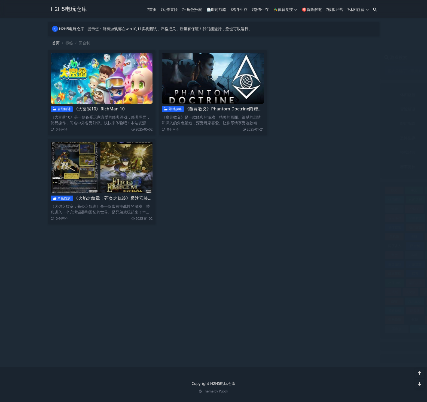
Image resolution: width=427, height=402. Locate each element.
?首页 (152, 9)
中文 (304, 190)
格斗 (366, 273)
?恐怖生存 (260, 9)
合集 (345, 236)
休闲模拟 (285, 199)
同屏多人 (285, 245)
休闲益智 (298, 94)
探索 (306, 273)
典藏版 (325, 208)
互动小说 (325, 190)
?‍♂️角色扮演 (192, 9)
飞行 (338, 329)
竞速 (325, 301)
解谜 (305, 319)
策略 (345, 301)
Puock (223, 391)
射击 (366, 255)
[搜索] (375, 9)
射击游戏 (285, 264)
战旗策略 (285, 273)
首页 (56, 42)
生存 (347, 292)
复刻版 (346, 245)
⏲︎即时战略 (216, 9)
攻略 (326, 273)
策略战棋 (285, 310)
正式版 (284, 292)
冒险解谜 (59, 109)
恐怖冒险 (365, 264)
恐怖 (346, 264)
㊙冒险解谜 (312, 9)
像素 (285, 208)
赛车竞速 (365, 319)
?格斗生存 (239, 9)
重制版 (287, 329)
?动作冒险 (169, 9)
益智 (285, 301)
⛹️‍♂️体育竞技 (285, 9)
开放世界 (306, 264)
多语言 (366, 245)
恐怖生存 (298, 137)
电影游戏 (365, 292)
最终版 (346, 273)
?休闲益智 (358, 9)
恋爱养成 (327, 264)
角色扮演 (59, 198)
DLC (285, 190)
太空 (285, 255)
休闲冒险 (365, 190)
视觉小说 (365, 310)
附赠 (313, 329)
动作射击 (306, 227)
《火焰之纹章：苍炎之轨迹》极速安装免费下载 (117, 198)
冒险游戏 (285, 218)
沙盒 (317, 292)
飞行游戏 (363, 329)
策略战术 (365, 301)
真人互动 (305, 301)
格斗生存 (352, 137)
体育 (326, 199)
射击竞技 (352, 123)
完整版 (325, 255)
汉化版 (301, 292)
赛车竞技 (298, 166)
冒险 (345, 208)
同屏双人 (365, 236)
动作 (366, 218)
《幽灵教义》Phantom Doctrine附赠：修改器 (228, 109)
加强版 (347, 218)
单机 (366, 227)
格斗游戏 (285, 282)
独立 (333, 292)
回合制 (306, 245)
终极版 (306, 310)
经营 (325, 310)
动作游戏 (327, 227)
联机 (345, 310)
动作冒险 (352, 109)
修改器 (366, 199)
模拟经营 (298, 152)
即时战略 (170, 109)
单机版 (285, 236)
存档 (305, 255)
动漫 (347, 227)
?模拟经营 (334, 9)
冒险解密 (306, 218)
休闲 (345, 190)
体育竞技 (352, 94)
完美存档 (345, 255)
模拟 (326, 282)
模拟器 (345, 282)
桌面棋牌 (306, 282)
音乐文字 (352, 166)
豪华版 (325, 319)
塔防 (326, 245)
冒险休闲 (365, 208)
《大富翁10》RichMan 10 (96, 109)
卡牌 (304, 236)
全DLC (305, 208)
